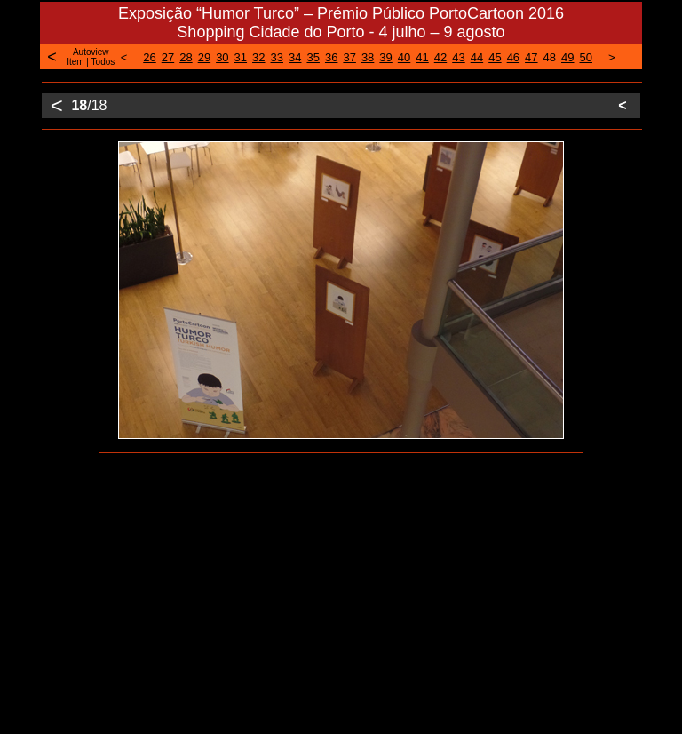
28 (185, 57)
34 (295, 57)
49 (567, 57)
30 (222, 57)
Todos (103, 62)
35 (312, 57)
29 (204, 57)
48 (549, 57)
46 (513, 57)
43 (458, 57)
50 (586, 57)
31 (240, 57)
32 (258, 57)
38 (367, 57)
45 (494, 57)
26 (149, 57)
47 (531, 57)
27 (168, 57)
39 (385, 57)
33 (277, 57)
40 (404, 57)
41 (422, 57)
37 (349, 57)
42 (440, 57)
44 (477, 57)
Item (75, 62)
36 (331, 57)
